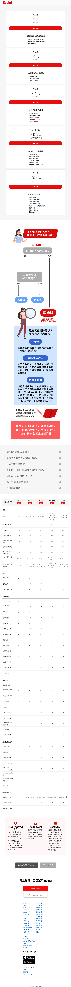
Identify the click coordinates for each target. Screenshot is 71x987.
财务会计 (43, 933)
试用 (30, 503)
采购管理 (43, 920)
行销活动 (43, 931)
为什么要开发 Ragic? (47, 951)
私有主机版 (44, 884)
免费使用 (35, 28)
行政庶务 (43, 938)
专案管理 (43, 929)
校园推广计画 (45, 907)
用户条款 (31, 983)
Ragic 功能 (44, 889)
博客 (42, 953)
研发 (42, 942)
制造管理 (43, 922)
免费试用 (35, 65)
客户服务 (43, 935)
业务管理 (43, 915)
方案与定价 (44, 882)
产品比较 (43, 891)
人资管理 (43, 927)
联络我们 (43, 958)
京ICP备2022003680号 (18, 909)
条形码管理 (44, 924)
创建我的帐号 (18, 892)
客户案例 (43, 902)
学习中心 (43, 898)
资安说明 (43, 886)
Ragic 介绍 (44, 949)
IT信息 (42, 940)
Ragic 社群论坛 (45, 955)
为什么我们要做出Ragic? (26, 865)
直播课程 (43, 900)
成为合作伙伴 (45, 904)
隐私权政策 (39, 983)
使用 (19, 503)
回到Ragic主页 (48, 865)
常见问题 (43, 909)
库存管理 (43, 918)
